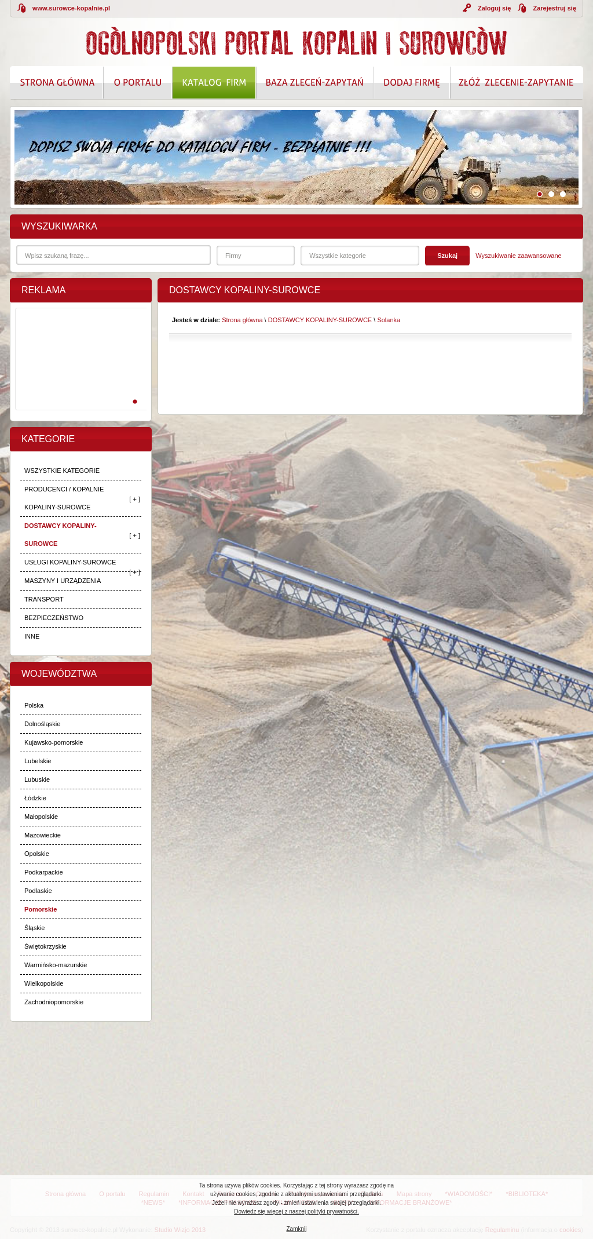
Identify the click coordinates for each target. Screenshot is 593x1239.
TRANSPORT (44, 599)
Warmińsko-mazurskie (55, 964)
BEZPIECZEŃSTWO (53, 617)
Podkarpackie (43, 872)
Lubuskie (37, 779)
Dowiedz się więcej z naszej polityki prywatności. (296, 1211)
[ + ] (134, 498)
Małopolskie (41, 816)
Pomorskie (40, 909)
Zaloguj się (494, 8)
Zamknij (296, 1229)
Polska (33, 705)
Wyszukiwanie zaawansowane (518, 255)
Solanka (388, 319)
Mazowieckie (42, 835)
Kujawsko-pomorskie (53, 742)
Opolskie (36, 853)
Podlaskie (38, 890)
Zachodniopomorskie (53, 1002)
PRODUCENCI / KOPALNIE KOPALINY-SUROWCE (64, 498)
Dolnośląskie (42, 723)
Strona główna (242, 319)
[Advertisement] (78, 371)
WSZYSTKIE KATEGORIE (62, 470)
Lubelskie (37, 760)
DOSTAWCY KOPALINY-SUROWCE (60, 534)
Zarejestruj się (554, 8)
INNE (31, 636)
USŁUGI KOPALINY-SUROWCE (70, 562)
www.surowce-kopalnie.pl (71, 8)
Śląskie (34, 927)
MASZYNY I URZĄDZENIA (62, 580)
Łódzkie (35, 798)
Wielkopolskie (43, 983)
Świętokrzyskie (45, 946)
